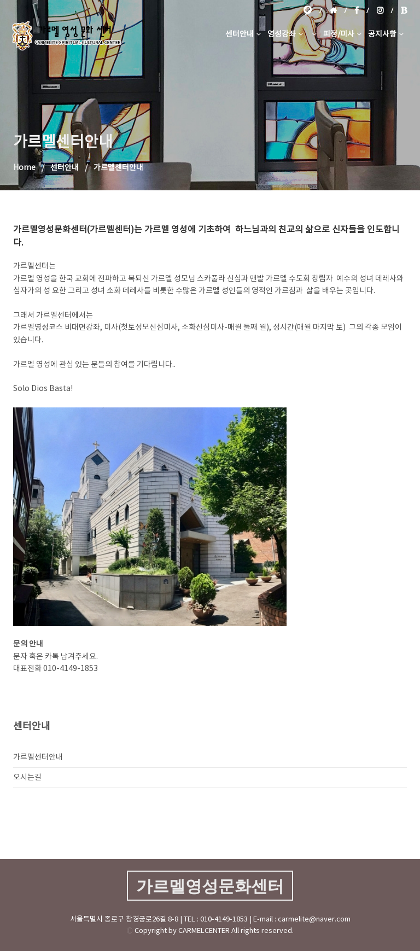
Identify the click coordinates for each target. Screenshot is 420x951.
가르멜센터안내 (38, 757)
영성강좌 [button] (285, 34)
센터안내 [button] (243, 34)
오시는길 (27, 777)
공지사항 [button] (386, 34)
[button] (313, 34)
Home (24, 168)
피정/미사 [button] (342, 34)
